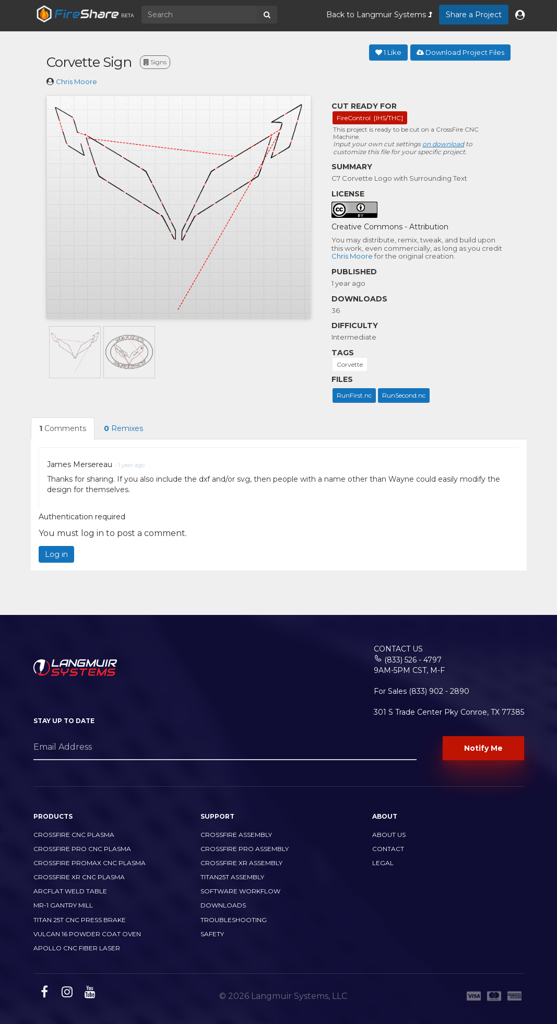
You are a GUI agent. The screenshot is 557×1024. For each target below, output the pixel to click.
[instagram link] (66, 993)
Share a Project (474, 14)
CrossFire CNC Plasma (73, 835)
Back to (379, 14)
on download (443, 144)
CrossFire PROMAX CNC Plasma (89, 863)
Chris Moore (76, 81)
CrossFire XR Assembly (241, 863)
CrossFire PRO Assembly (244, 849)
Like (388, 52)
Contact (388, 849)
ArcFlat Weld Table (70, 891)
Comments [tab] (62, 428)
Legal (383, 863)
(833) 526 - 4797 (413, 660)
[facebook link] (43, 993)
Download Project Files (460, 52)
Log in (56, 554)
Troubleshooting (233, 920)
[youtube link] (89, 993)
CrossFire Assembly (236, 835)
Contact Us (398, 649)
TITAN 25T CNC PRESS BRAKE (79, 920)
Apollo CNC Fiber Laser (76, 948)
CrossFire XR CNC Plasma (79, 877)
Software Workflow (240, 891)
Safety (212, 934)
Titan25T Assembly (232, 877)
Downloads (223, 905)
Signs (155, 62)
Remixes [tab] (123, 428)
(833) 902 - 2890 (439, 691)
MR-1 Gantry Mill (63, 905)
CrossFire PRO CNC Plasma (82, 849)
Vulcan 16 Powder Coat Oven (87, 934)
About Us (389, 835)
